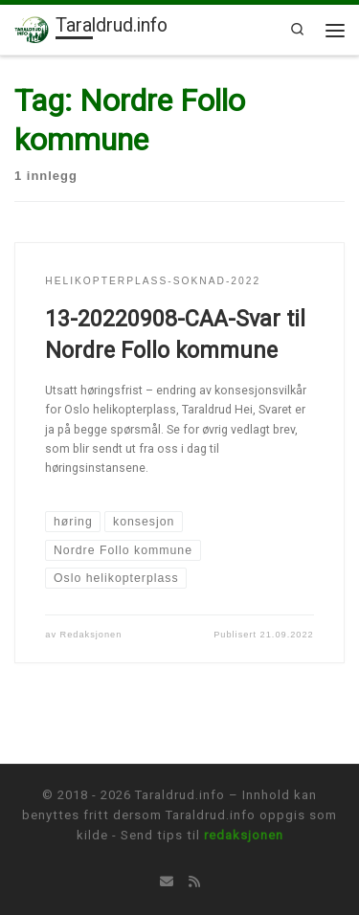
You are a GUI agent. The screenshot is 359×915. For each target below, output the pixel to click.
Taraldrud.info (180, 795)
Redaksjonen (91, 634)
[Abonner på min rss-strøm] (194, 882)
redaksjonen (243, 835)
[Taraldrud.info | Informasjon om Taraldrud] (31, 28)
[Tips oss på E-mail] (166, 882)
